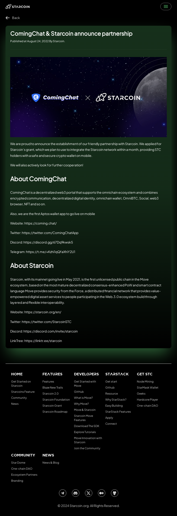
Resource (111, 393)
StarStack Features (118, 411)
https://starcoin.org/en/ (42, 312)
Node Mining (145, 381)
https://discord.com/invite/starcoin (50, 331)
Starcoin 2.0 (50, 393)
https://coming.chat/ (40, 223)
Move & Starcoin (85, 410)
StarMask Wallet (147, 387)
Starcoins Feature (23, 391)
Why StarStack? (115, 399)
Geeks (141, 393)
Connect (111, 423)
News (15, 403)
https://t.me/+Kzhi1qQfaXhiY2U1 (50, 252)
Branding (17, 480)
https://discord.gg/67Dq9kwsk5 (48, 242)
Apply (109, 417)
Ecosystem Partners (24, 474)
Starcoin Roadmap (55, 411)
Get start (111, 381)
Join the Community (87, 448)
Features (48, 381)
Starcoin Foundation (56, 399)
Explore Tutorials (85, 432)
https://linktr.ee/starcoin (43, 341)
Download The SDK (86, 426)
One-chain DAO (147, 405)
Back (13, 18)
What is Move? (83, 397)
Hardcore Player (147, 399)
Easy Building (114, 405)
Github (110, 387)
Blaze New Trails (52, 387)
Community (19, 397)
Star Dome (18, 462)
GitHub (79, 391)
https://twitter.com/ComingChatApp (50, 233)
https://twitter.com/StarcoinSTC (46, 322)
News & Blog (50, 462)
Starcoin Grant (52, 405)
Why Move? (81, 403)
